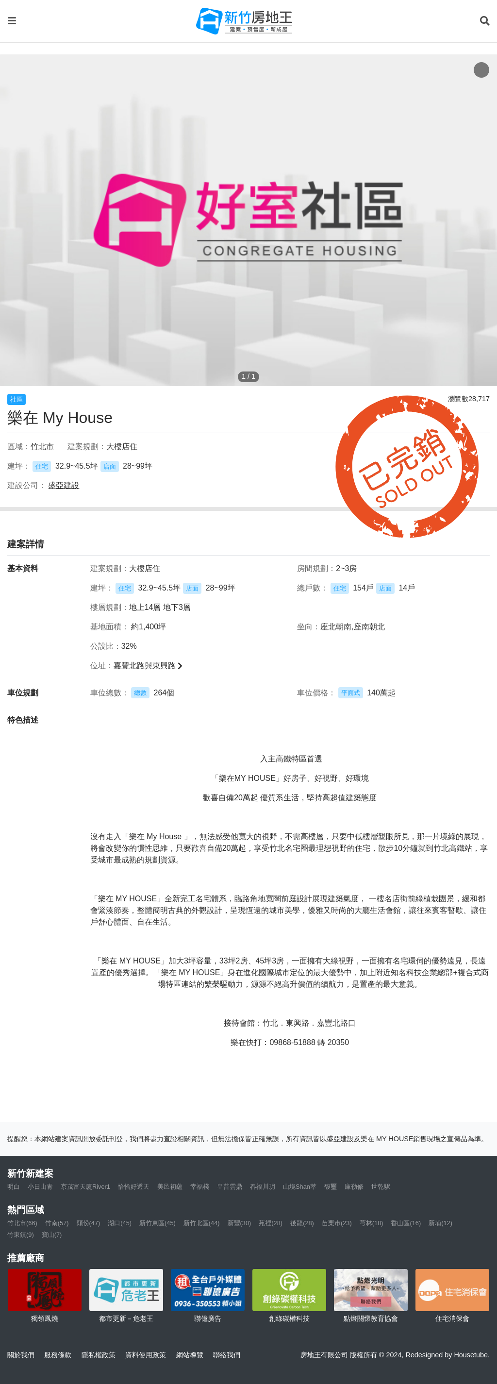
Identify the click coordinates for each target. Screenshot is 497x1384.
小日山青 (40, 1186)
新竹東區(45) (157, 1223)
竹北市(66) (22, 1223)
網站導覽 (189, 1355)
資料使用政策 (145, 1355)
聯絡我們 (226, 1355)
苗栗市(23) (337, 1223)
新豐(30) (239, 1223)
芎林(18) (371, 1223)
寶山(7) (52, 1234)
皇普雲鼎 (229, 1186)
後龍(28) (302, 1223)
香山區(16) (406, 1223)
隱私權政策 (99, 1355)
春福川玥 (262, 1186)
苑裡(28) (270, 1223)
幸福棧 (199, 1186)
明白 (13, 1186)
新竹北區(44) (201, 1223)
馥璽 (330, 1186)
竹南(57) (57, 1223)
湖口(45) (120, 1223)
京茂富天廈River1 (85, 1186)
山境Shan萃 (299, 1186)
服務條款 (57, 1355)
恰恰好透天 (133, 1186)
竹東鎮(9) (20, 1234)
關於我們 (20, 1355)
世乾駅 (380, 1186)
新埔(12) (440, 1223)
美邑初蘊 (169, 1186)
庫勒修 (354, 1186)
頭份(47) (88, 1223)
